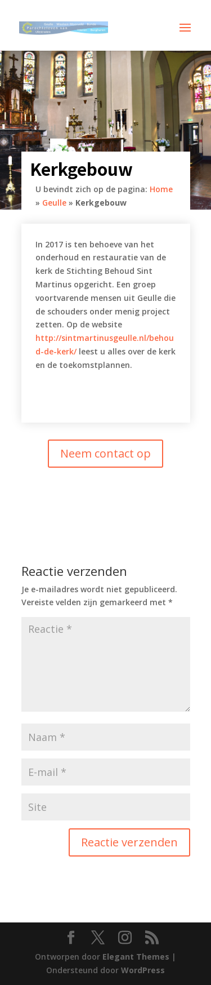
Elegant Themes (135, 956)
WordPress (143, 970)
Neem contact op (105, 453)
